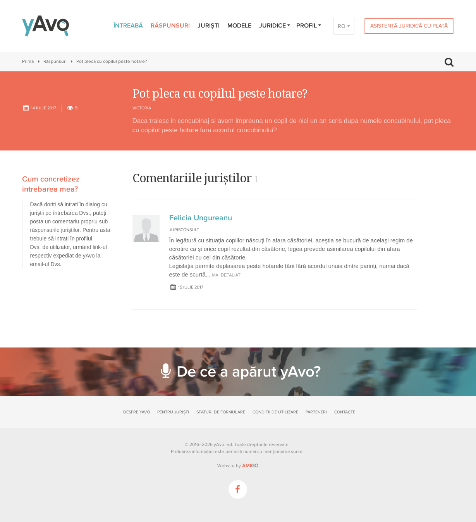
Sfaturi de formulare (220, 412)
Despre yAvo (136, 412)
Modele (239, 25)
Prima (28, 61)
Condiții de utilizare (275, 412)
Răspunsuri (170, 25)
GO (250, 466)
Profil (309, 25)
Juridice (275, 25)
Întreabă (128, 25)
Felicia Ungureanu (200, 218)
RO (341, 26)
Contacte (344, 412)
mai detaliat (226, 275)
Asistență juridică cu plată (409, 25)
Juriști (209, 25)
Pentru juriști (173, 412)
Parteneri (316, 412)
